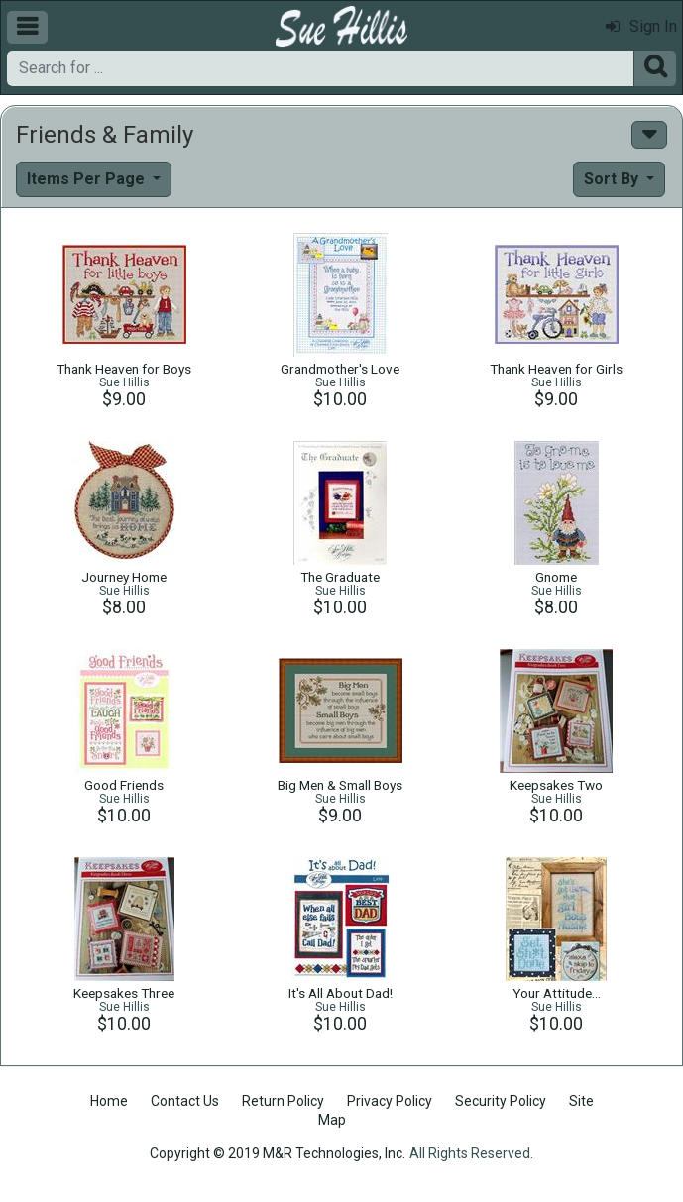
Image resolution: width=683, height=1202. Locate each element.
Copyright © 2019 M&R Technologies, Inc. (277, 1153)
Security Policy (500, 1101)
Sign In (641, 26)
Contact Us (185, 1101)
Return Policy (283, 1101)
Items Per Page (88, 178)
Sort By (613, 178)
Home (109, 1101)
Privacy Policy (389, 1101)
